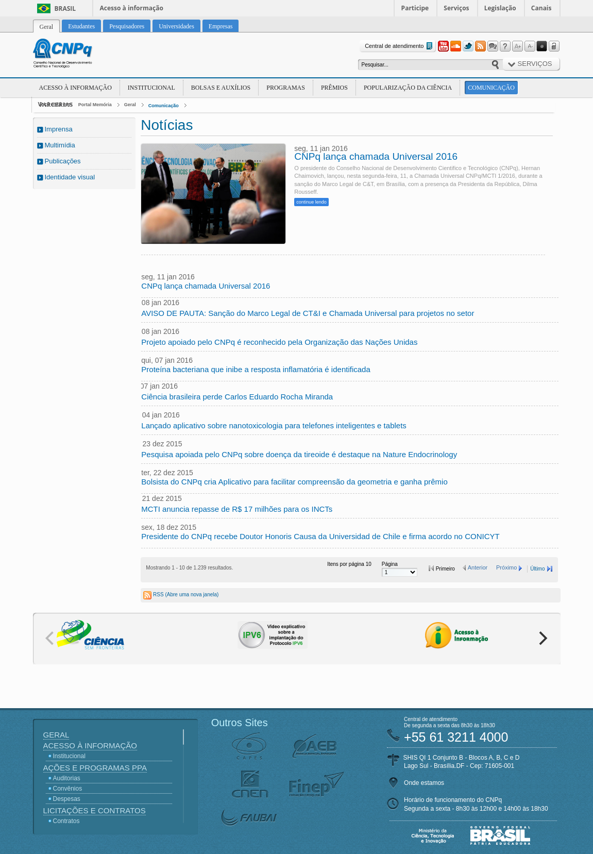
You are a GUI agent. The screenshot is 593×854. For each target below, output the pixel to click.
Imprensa (59, 129)
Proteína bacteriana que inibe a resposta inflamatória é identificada (255, 369)
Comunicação (491, 87)
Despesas (66, 798)
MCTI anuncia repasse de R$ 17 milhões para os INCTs (236, 509)
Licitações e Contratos (94, 810)
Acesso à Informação (75, 87)
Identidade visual (70, 177)
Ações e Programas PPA (95, 767)
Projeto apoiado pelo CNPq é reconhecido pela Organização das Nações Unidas (279, 342)
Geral (130, 104)
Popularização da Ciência (408, 87)
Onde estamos (424, 782)
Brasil (65, 8)
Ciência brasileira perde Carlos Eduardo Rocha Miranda (237, 396)
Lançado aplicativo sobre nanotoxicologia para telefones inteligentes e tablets (273, 425)
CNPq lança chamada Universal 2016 (376, 156)
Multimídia (60, 145)
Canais (541, 8)
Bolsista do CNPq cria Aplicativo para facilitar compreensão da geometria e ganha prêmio (294, 481)
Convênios (67, 788)
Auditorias (66, 778)
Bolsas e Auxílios (220, 87)
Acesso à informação (131, 8)
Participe (415, 8)
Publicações (63, 161)
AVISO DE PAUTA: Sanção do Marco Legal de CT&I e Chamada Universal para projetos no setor (307, 313)
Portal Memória (95, 104)
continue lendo (311, 202)
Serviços (456, 8)
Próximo (506, 567)
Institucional (151, 87)
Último (537, 569)
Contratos (66, 821)
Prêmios (334, 87)
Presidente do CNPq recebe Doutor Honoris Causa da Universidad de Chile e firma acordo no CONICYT (320, 536)
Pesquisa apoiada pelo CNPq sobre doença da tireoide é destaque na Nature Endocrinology (299, 454)
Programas (285, 87)
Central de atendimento (399, 46)
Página (390, 564)
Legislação (500, 8)
